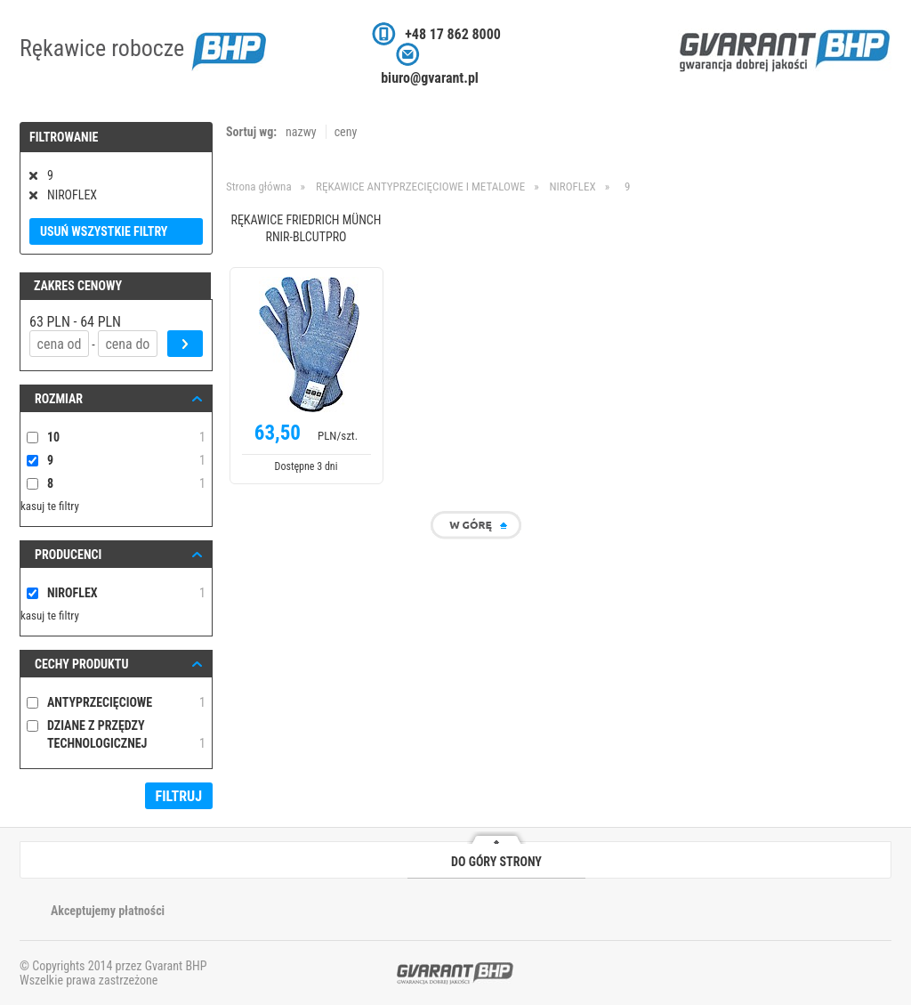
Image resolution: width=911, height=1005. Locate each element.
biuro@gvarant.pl (430, 77)
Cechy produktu (81, 664)
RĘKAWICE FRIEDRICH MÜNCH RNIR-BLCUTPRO (305, 228)
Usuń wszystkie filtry (103, 231)
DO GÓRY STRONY (496, 862)
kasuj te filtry (49, 506)
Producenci (68, 554)
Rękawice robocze (143, 48)
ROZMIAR (59, 399)
